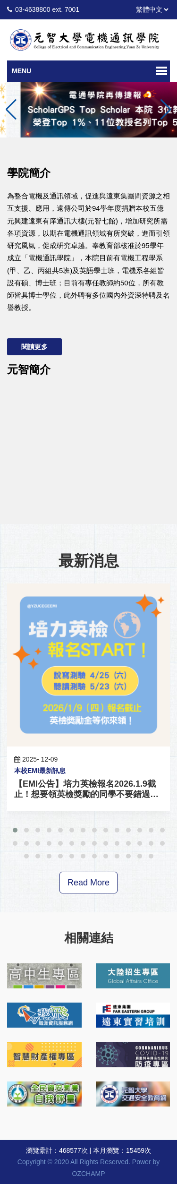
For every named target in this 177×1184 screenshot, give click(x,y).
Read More (88, 882)
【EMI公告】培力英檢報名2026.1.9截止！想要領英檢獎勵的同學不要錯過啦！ (85, 794)
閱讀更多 (34, 347)
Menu (21, 71)
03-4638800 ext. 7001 (47, 9)
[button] (166, 109)
